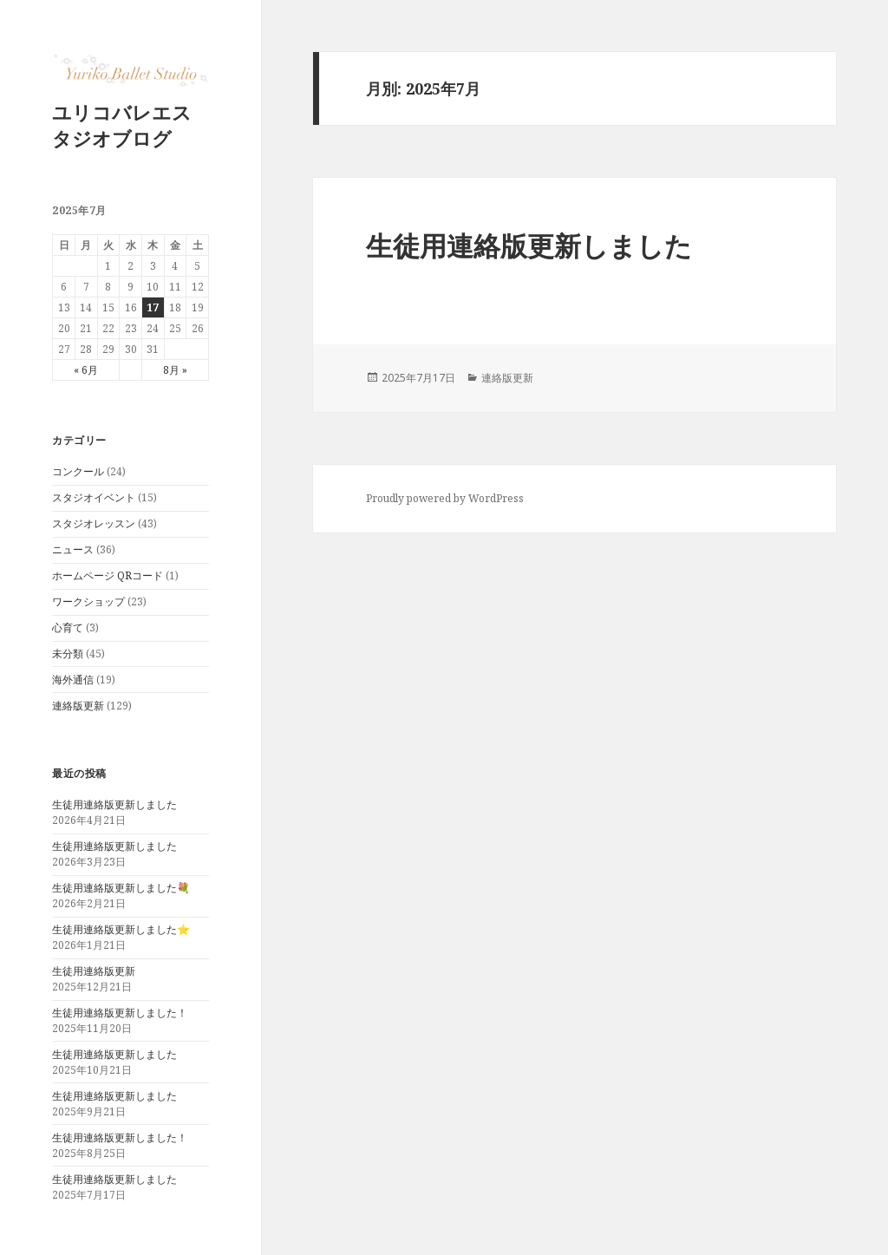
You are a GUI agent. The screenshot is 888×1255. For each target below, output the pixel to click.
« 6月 (86, 370)
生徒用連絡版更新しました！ (119, 1012)
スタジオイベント (93, 497)
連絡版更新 (78, 705)
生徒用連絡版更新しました (114, 804)
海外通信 (73, 679)
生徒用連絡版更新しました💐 (121, 887)
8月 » (175, 370)
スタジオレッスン (93, 523)
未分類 (67, 653)
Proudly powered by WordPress (445, 498)
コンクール (78, 471)
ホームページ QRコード (107, 575)
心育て (67, 627)
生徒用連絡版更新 (93, 971)
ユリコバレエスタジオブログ (122, 125)
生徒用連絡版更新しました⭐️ (121, 929)
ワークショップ (88, 601)
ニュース (73, 549)
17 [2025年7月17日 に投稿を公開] (153, 307)
